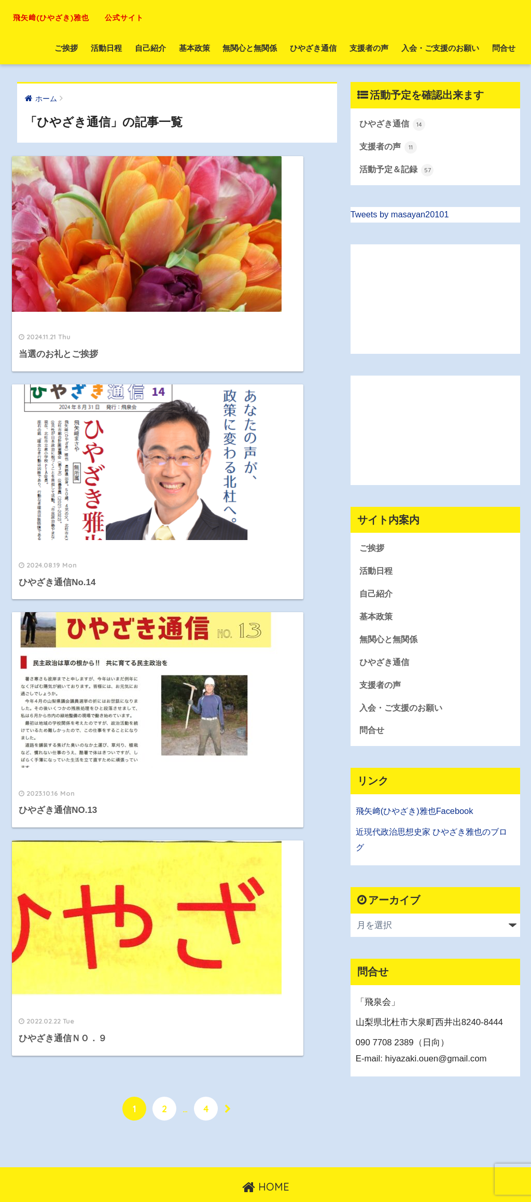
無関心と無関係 (249, 48)
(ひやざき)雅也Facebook (430, 816)
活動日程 (106, 48)
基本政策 (194, 48)
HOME (265, 1149)
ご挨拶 (66, 48)
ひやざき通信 (313, 48)
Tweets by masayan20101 (401, 215)
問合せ (503, 48)
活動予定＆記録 (398, 170)
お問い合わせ (285, 1171)
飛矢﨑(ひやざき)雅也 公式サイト (119, 15)
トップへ (238, 1171)
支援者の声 (369, 48)
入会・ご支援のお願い (440, 48)
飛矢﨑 (369, 816)
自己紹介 (150, 48)
